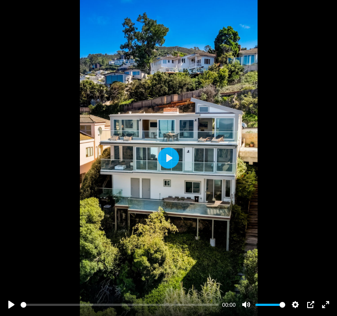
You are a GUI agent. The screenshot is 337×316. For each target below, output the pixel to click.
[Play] (11, 305)
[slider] (120, 305)
